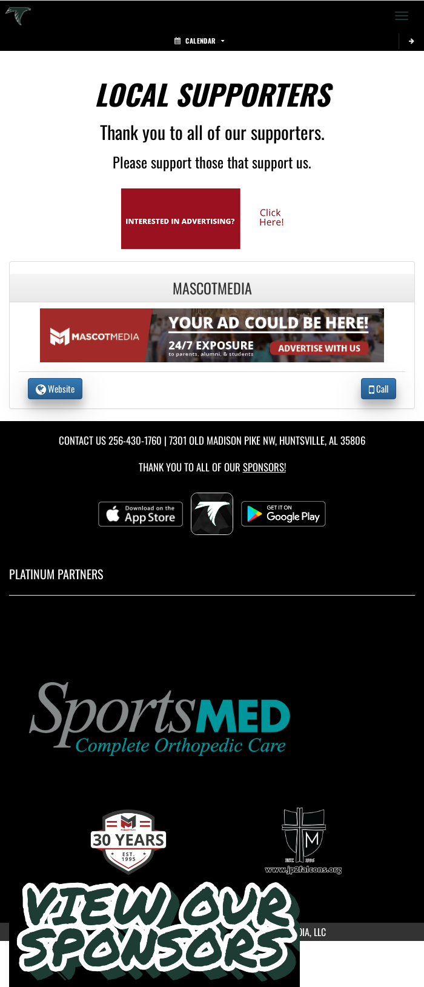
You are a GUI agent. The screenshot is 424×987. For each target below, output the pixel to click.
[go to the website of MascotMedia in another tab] (212, 334)
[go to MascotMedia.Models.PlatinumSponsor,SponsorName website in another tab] (212, 717)
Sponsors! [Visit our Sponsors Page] (264, 466)
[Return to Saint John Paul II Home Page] (18, 16)
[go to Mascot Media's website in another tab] (212, 217)
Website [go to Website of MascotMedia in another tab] (55, 388)
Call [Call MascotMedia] (378, 388)
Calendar (199, 40)
